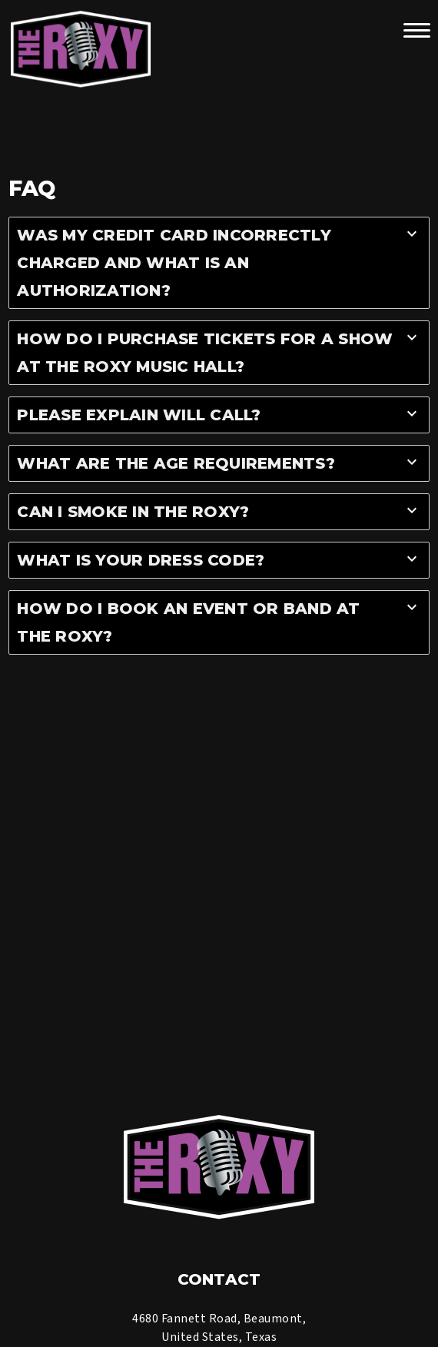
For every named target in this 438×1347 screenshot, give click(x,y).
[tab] (218, 263)
